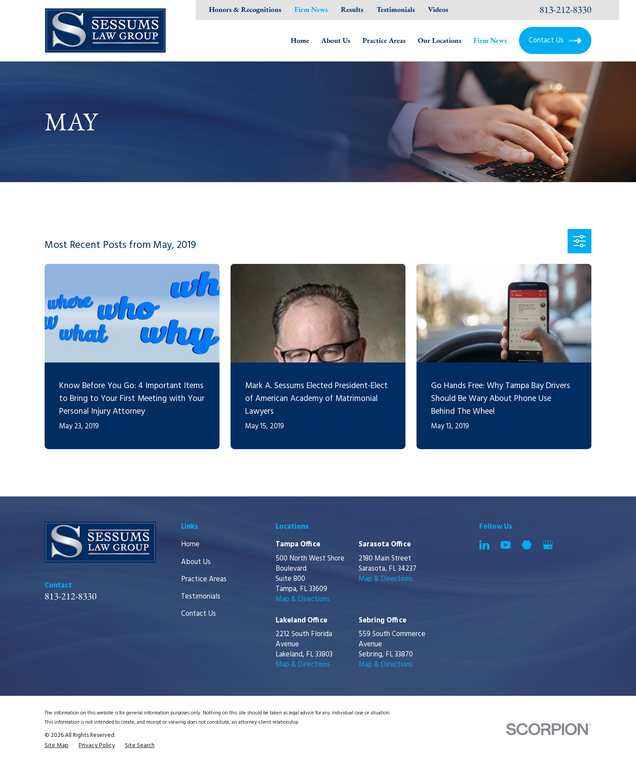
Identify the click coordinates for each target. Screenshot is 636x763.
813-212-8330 (565, 10)
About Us (196, 562)
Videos (438, 9)
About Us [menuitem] (335, 40)
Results (352, 9)
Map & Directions (303, 599)
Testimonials (395, 9)
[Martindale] (527, 545)
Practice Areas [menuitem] (384, 40)
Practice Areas (204, 579)
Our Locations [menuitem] (440, 40)
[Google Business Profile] (548, 545)
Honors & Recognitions (245, 9)
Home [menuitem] (300, 40)
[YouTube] (505, 545)
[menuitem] (56, 745)
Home (190, 544)
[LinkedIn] (484, 545)
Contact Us (198, 614)
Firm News (311, 9)
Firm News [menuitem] (490, 40)
